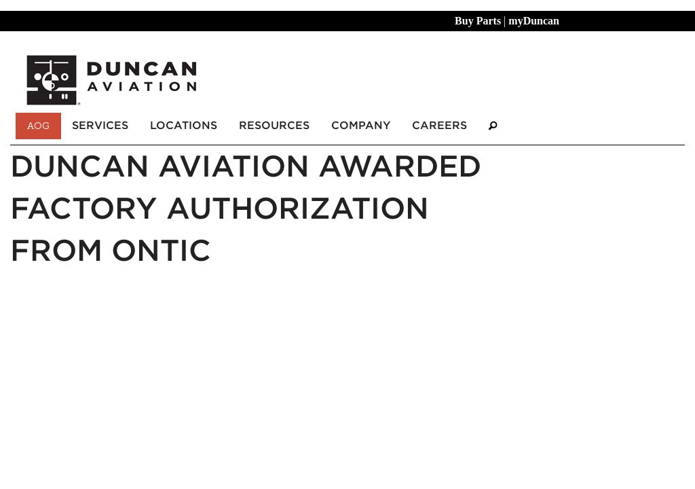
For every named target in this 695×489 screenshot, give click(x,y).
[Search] (493, 126)
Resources (274, 125)
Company (360, 125)
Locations (183, 125)
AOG (38, 126)
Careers (439, 125)
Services (100, 125)
